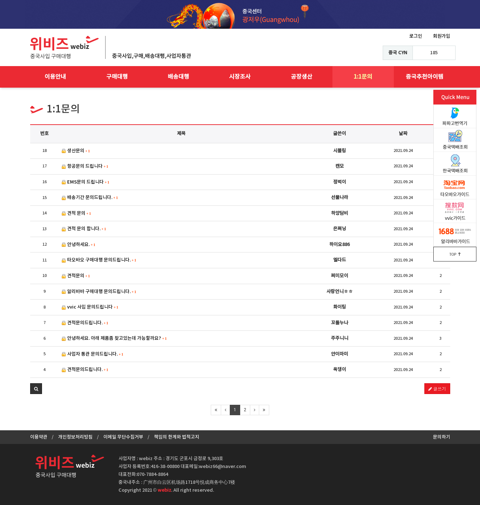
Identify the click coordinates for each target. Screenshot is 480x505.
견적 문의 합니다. (84, 229)
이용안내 (55, 77)
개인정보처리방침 (75, 437)
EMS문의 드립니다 (85, 182)
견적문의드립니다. (85, 323)
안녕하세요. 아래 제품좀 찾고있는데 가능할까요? (114, 338)
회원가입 (441, 36)
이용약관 (38, 437)
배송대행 (178, 77)
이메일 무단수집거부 (123, 437)
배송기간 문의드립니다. (90, 197)
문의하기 (441, 437)
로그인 (415, 36)
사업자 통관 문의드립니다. (93, 354)
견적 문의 (76, 213)
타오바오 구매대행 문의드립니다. (99, 260)
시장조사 (240, 77)
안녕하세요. (78, 244)
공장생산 (301, 77)
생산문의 (76, 151)
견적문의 (76, 276)
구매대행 (117, 77)
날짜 (403, 133)
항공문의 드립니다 (85, 166)
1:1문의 (363, 77)
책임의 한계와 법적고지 (176, 437)
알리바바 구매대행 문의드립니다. (99, 292)
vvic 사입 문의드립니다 (90, 307)
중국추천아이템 (424, 77)
